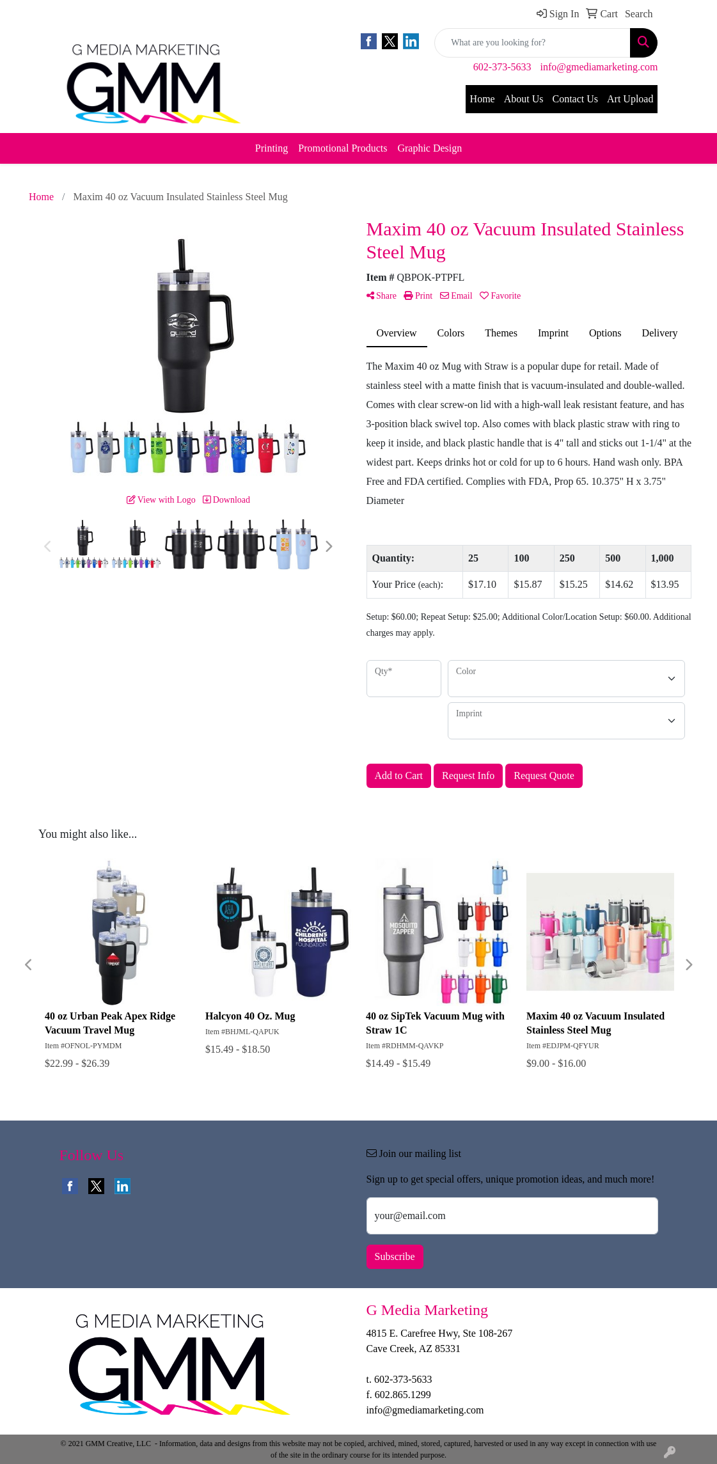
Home (482, 98)
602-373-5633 (502, 66)
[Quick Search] (532, 43)
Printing (271, 148)
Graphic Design (429, 148)
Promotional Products (342, 148)
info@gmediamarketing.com (599, 66)
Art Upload (630, 98)
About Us (524, 98)
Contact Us (575, 98)
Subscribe (395, 1256)
